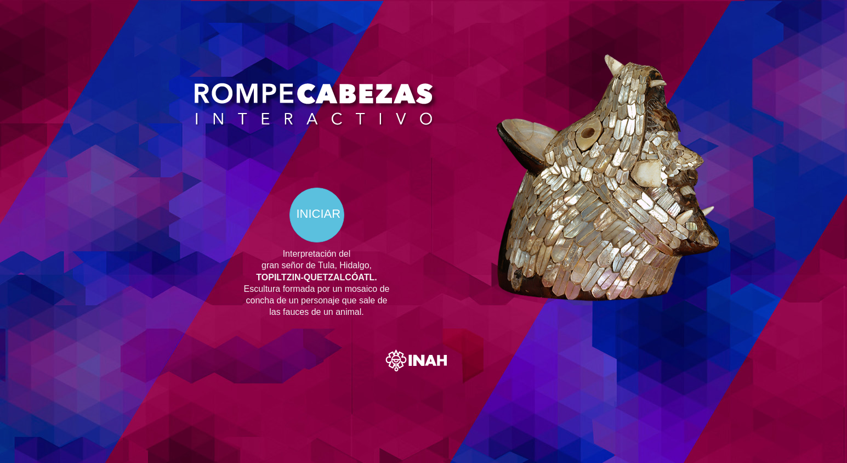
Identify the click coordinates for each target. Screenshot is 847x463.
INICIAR (319, 214)
